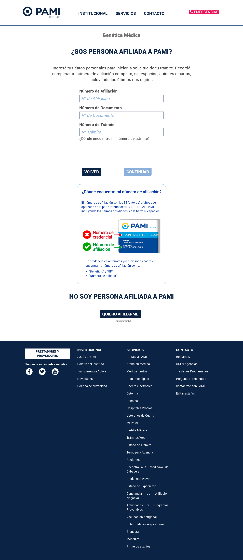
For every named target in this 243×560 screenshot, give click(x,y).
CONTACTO (154, 13)
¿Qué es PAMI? (87, 357)
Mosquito (133, 539)
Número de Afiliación (98, 91)
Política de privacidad (92, 386)
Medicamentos (137, 371)
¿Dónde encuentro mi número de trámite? (114, 138)
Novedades (85, 379)
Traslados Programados (192, 371)
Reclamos (133, 460)
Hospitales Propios (139, 408)
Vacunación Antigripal (142, 517)
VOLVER (91, 171)
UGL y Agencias (186, 364)
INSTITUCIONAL (92, 13)
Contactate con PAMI (190, 386)
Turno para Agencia (140, 452)
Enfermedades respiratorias (145, 524)
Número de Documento (100, 107)
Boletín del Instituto (90, 364)
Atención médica (138, 364)
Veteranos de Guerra (140, 415)
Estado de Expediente (141, 486)
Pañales (132, 401)
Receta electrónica (140, 386)
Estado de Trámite (139, 445)
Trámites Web (136, 437)
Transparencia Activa (91, 371)
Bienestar (133, 531)
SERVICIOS (126, 13)
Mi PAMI (132, 423)
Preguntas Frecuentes (191, 379)
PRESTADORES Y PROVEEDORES (47, 353)
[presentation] (121, 153)
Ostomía (132, 393)
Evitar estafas (185, 393)
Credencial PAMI (138, 479)
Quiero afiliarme (120, 314)
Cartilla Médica (137, 430)
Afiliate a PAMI (137, 357)
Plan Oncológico (138, 379)
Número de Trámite (96, 124)
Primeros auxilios (138, 546)
